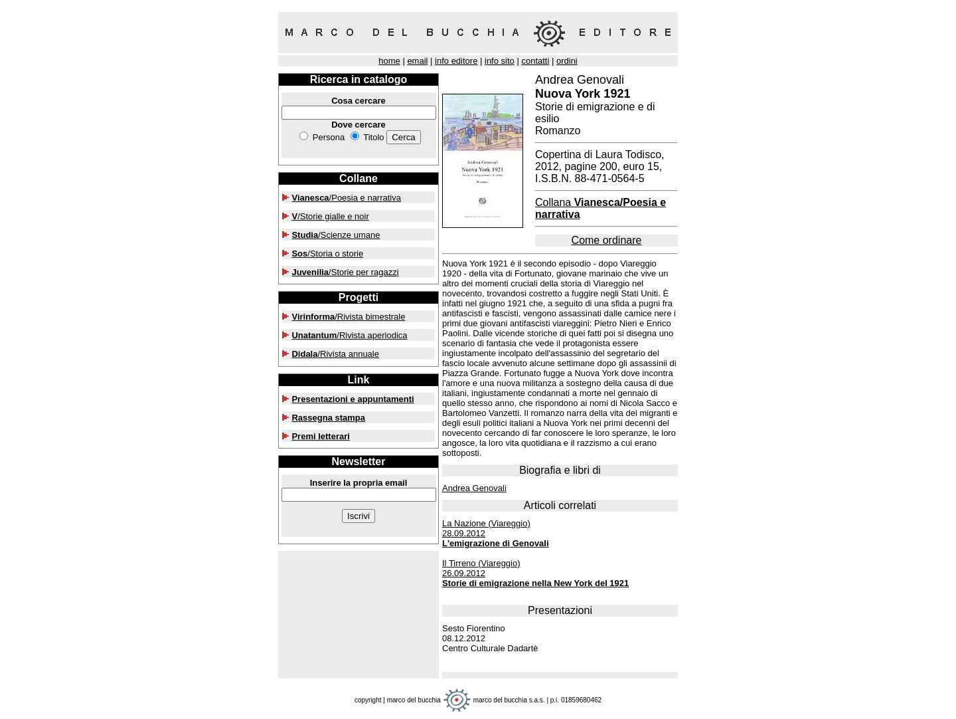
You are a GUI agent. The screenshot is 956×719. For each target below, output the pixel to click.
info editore (456, 61)
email (417, 61)
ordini (567, 61)
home (389, 61)
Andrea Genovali (474, 488)
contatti (535, 61)
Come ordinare (607, 240)
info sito (500, 61)
